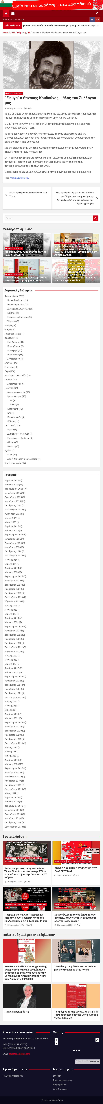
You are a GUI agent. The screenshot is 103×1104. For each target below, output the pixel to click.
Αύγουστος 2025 (13, 514)
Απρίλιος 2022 (12, 668)
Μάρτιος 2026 (12, 484)
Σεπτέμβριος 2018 (14, 827)
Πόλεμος (11, 421)
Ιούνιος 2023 (11, 610)
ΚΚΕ (9, 413)
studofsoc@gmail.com (19, 1054)
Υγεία (7, 450)
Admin (28, 108)
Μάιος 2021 (10, 710)
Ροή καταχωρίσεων (62, 1080)
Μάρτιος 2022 (12, 672)
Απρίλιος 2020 (12, 760)
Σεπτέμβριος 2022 (14, 647)
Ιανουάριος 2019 (13, 810)
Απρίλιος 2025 (12, 526)
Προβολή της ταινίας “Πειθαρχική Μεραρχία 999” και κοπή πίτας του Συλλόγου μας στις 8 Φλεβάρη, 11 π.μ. (26, 917)
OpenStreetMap (83, 1061)
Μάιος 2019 (10, 793)
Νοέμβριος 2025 (13, 501)
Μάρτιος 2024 (12, 572)
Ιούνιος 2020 (11, 751)
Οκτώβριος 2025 (13, 505)
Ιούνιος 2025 (11, 518)
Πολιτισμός (10, 425)
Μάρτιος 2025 (12, 530)
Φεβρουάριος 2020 (14, 768)
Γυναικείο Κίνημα (13, 334)
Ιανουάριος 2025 (13, 539)
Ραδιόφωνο (13, 354)
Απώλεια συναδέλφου (19, 178)
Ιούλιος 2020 (11, 747)
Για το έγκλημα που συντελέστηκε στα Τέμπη (28, 194)
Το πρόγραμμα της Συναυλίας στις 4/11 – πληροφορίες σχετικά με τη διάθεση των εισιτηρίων (76, 1014)
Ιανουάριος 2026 (13, 493)
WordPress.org (60, 1089)
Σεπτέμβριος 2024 (14, 555)
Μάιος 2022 (10, 664)
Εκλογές (11, 313)
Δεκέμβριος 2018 (13, 814)
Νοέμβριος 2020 (13, 735)
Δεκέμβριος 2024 (13, 543)
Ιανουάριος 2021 (13, 726)
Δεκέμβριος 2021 (13, 685)
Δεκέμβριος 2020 (13, 730)
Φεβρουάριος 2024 (14, 576)
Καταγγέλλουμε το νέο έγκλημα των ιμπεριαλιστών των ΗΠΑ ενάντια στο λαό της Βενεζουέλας (75, 917)
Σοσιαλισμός (13, 384)
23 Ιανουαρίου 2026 (14, 925)
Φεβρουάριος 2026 (14, 489)
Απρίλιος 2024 (12, 568)
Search (95, 218)
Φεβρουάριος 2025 (14, 534)
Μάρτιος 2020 (12, 764)
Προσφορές (13, 350)
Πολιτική (9, 388)
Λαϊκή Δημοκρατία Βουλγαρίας (22, 459)
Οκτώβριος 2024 (13, 551)
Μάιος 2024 (10, 564)
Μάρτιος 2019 (12, 801)
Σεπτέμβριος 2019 (14, 789)
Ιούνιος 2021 (11, 705)
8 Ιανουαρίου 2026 (63, 925)
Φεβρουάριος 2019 (14, 806)
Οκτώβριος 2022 (13, 643)
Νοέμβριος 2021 (13, 689)
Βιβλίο (57, 243)
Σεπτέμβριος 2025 (14, 509)
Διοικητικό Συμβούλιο (14, 93)
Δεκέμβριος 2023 (13, 585)
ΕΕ (11, 400)
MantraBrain (57, 1100)
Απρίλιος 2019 (12, 797)
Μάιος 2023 (10, 614)
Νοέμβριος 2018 (13, 818)
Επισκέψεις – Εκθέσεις (18, 438)
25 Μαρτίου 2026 (13, 882)
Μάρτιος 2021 (12, 718)
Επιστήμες (10, 367)
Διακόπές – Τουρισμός (18, 434)
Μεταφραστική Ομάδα (13, 249)
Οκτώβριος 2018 (13, 822)
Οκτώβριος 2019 (13, 785)
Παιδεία (8, 379)
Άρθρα (8, 329)
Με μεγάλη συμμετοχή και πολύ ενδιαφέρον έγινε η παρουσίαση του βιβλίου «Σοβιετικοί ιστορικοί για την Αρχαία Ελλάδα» (75, 250)
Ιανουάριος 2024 (13, 580)
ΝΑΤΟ (13, 404)
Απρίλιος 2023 (12, 618)
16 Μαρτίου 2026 (62, 875)
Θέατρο (11, 442)
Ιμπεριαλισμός (14, 396)
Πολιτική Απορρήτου (13, 1076)
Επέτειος (9, 363)
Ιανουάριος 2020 (13, 772)
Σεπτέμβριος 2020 (14, 743)
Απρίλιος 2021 (12, 714)
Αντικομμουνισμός (16, 392)
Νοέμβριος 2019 (13, 781)
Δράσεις (9, 338)
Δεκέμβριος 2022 (13, 635)
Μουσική (11, 446)
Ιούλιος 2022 (11, 655)
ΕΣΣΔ (9, 454)
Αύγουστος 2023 (13, 601)
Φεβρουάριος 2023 (14, 626)
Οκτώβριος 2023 (13, 593)
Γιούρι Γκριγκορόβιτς (17, 1011)
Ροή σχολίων (59, 1084)
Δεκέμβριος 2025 (13, 497)
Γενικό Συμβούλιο (15, 304)
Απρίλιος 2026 (12, 480)
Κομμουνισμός (14, 417)
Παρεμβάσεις (14, 346)
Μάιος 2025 (10, 522)
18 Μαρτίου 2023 (13, 108)
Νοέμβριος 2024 (13, 547)
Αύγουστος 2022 (13, 651)
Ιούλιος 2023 (11, 605)
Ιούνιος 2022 (11, 660)
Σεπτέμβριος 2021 (14, 697)
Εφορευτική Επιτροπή (18, 317)
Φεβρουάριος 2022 (14, 676)
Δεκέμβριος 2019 (13, 776)
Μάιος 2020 (10, 756)
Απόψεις (9, 325)
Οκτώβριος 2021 (13, 693)
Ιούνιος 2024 (11, 560)
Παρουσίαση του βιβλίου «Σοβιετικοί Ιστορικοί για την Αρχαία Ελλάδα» (26, 279)
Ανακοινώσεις (12, 296)
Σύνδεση (57, 1076)
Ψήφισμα (11, 321)
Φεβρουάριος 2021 (14, 722)
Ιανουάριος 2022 (13, 680)
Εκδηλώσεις (66, 243)
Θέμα (75, 243)
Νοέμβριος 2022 (13, 639)
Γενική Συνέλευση (15, 300)
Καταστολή (12, 409)
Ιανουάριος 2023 (13, 630)
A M (27, 882)
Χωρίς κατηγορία (13, 463)
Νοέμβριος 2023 (13, 589)
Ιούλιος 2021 (11, 701)
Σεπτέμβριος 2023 (14, 597)
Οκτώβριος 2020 (13, 739)
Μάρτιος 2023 (12, 622)
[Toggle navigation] (12, 13)
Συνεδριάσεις (13, 359)
